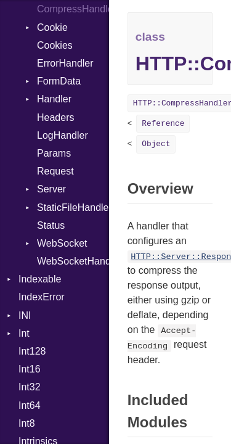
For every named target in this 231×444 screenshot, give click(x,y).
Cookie (52, 27)
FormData (59, 81)
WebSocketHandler (73, 261)
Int (24, 333)
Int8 (26, 423)
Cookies (55, 45)
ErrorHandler (65, 63)
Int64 (29, 405)
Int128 (32, 351)
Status (51, 225)
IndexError (41, 297)
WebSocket (62, 243)
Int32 (29, 387)
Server (51, 189)
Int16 (29, 369)
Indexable (39, 279)
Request (55, 171)
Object (156, 144)
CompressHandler (73, 9)
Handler (54, 99)
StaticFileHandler (73, 207)
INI (24, 315)
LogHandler (62, 135)
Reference (163, 123)
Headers (55, 117)
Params (54, 153)
